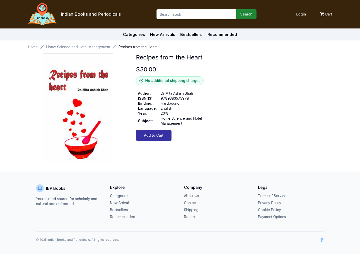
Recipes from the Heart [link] (137, 47)
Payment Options (272, 217)
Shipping (191, 210)
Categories (134, 34)
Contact (190, 203)
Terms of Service (272, 196)
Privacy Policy (269, 203)
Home (33, 47)
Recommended (122, 217)
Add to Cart (154, 135)
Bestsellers (119, 210)
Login (301, 14)
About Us (191, 196)
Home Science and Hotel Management (78, 47)
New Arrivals (120, 203)
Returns (190, 217)
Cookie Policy (269, 210)
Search (246, 14)
